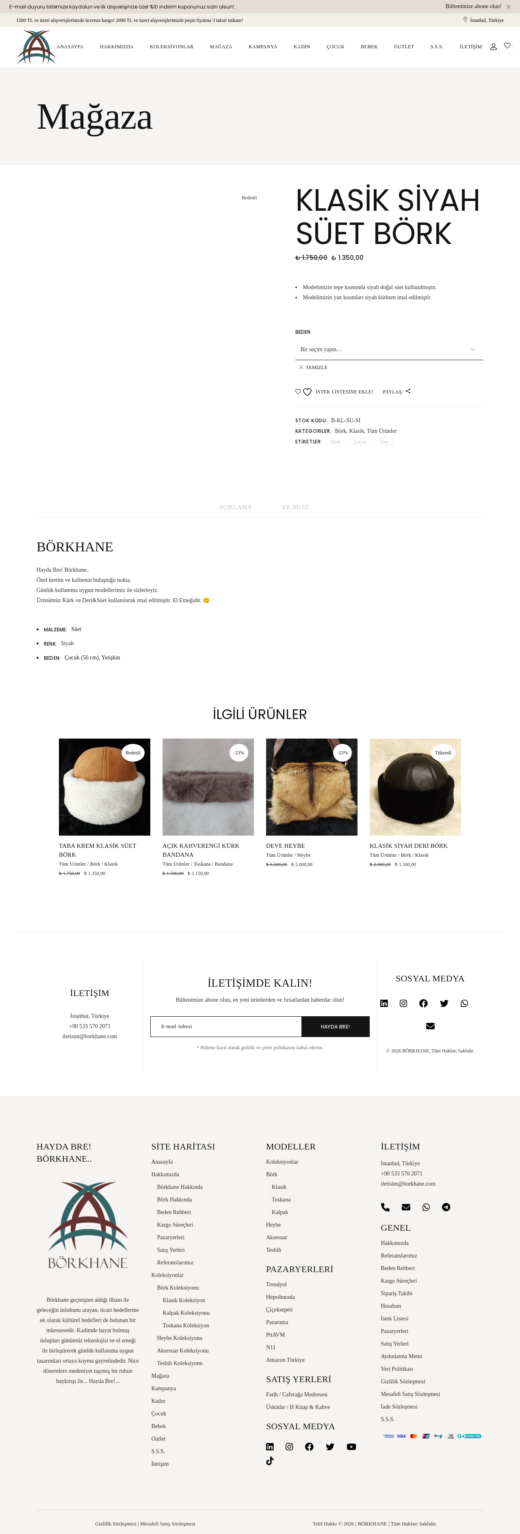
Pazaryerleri (171, 1237)
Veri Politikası (397, 1369)
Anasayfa (162, 1162)
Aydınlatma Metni (401, 1356)
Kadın (158, 1401)
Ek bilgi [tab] (296, 507)
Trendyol (276, 1284)
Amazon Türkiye (285, 1360)
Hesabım (391, 1306)
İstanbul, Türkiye (487, 20)
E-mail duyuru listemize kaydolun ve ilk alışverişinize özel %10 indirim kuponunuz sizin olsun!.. (122, 6)
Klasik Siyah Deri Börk (409, 846)
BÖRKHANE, (416, 1051)
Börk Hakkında (174, 1200)
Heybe (304, 855)
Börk (341, 431)
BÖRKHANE (372, 1524)
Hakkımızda (165, 1174)
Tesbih (273, 1250)
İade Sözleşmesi (399, 1407)
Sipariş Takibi (397, 1293)
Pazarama (277, 1322)
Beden (303, 331)
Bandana (224, 864)
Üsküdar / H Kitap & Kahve (298, 1407)
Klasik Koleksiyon (184, 1300)
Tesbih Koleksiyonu (180, 1363)
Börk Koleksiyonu (178, 1288)
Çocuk (359, 442)
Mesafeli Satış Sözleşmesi (410, 1394)
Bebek (159, 1426)
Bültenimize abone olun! (474, 6)
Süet (383, 442)
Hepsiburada (280, 1297)
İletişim (160, 1464)
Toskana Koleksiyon (186, 1325)
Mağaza (160, 1376)
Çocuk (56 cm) (82, 658)
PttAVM (275, 1335)
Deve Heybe (285, 846)
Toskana (202, 864)
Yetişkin (111, 658)
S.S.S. (158, 1451)
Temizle (317, 367)
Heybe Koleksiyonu (180, 1338)
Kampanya (164, 1388)
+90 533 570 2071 (89, 1026)
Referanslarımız (175, 1263)
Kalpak (280, 1212)
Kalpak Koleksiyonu (186, 1313)
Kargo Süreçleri (175, 1225)
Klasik (356, 431)
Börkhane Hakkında (180, 1187)
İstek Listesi (395, 1319)
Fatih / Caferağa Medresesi (296, 1394)
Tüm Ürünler (381, 431)
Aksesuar (276, 1237)
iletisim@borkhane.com (90, 1036)
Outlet (159, 1439)
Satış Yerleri (171, 1250)
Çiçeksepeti (279, 1310)
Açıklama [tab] (235, 507)
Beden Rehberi (174, 1212)
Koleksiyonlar (168, 1275)
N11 (271, 1347)
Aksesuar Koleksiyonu (183, 1351)
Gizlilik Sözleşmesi (403, 1381)
